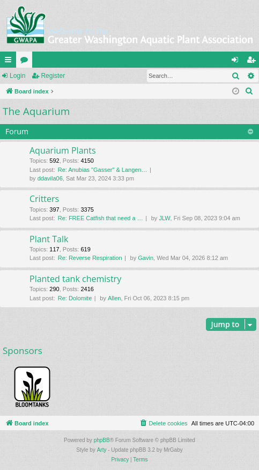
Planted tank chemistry (75, 279)
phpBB (102, 440)
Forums (26, 62)
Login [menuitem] (237, 62)
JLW (164, 218)
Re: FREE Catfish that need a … (100, 218)
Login (17, 75)
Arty (102, 450)
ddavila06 (50, 178)
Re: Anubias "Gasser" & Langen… (102, 170)
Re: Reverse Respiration (90, 258)
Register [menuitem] (253, 62)
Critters (44, 199)
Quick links (10, 62)
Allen (114, 298)
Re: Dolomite (75, 298)
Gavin (145, 258)
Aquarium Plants (62, 150)
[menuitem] (249, 91)
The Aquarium (36, 111)
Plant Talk (48, 239)
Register (53, 75)
